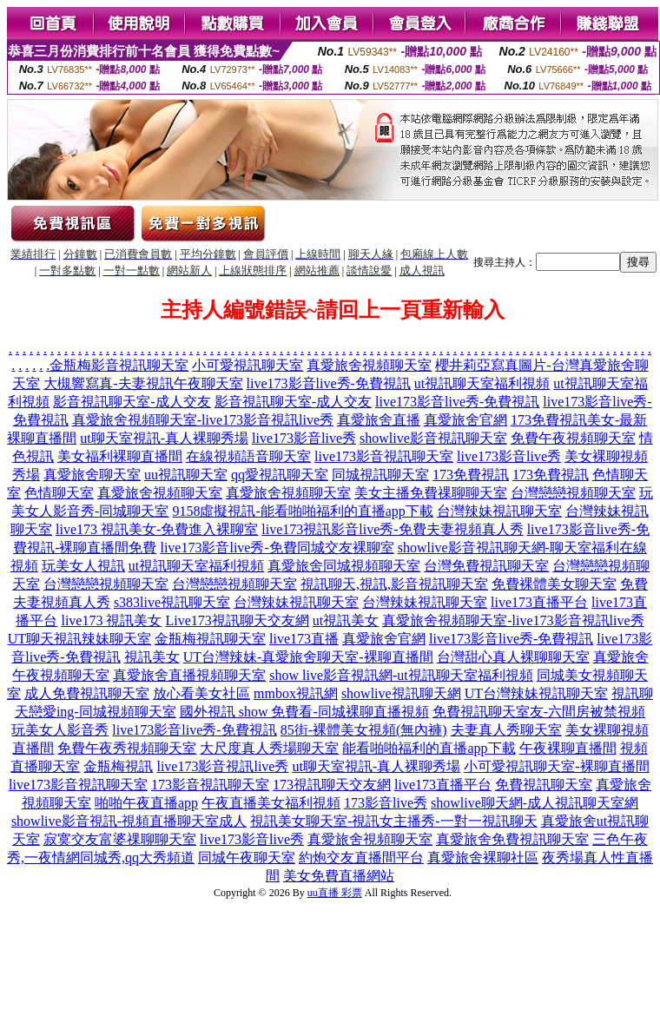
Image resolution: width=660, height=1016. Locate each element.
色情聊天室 (59, 492)
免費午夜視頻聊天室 (573, 438)
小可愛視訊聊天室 (247, 365)
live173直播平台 (539, 602)
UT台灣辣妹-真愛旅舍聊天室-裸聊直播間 (308, 657)
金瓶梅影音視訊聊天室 (119, 365)
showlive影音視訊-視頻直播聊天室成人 (129, 821)
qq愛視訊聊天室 (279, 474)
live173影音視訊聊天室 (383, 456)
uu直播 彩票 (334, 893)
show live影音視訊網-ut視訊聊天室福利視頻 (401, 675)
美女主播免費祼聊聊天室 (430, 492)
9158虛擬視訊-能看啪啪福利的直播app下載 (302, 511)
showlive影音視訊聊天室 (433, 438)
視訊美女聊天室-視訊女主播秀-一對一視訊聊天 (394, 821)
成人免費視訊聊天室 (86, 693)
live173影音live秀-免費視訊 (329, 383)
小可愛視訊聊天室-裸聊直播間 (556, 766)
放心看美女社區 (201, 693)
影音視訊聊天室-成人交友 (131, 401)
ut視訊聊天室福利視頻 (482, 383)
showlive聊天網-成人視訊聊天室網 (534, 802)
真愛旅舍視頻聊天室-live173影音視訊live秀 (202, 419)
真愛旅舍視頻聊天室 (369, 365)
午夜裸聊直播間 (568, 748)
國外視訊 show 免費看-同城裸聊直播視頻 (304, 711)
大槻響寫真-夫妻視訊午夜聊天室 (142, 383)
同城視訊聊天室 (380, 474)
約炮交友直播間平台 (361, 857)
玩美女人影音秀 (60, 729)
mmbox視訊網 (296, 693)
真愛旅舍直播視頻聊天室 (189, 675)
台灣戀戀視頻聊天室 (573, 492)
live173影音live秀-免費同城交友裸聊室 (276, 547)
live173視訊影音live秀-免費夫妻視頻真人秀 (392, 529)
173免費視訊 (470, 474)
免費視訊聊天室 (543, 784)
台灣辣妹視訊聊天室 (499, 511)
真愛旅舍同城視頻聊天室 (343, 565)
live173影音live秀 (304, 438)
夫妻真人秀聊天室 (506, 729)
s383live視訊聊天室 (172, 602)
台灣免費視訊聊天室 (486, 565)
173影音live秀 (385, 802)
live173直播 (304, 638)
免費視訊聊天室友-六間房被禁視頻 (538, 711)
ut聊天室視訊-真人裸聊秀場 (164, 438)
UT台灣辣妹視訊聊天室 (536, 693)
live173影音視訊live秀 (222, 766)
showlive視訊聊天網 (401, 693)
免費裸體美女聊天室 (554, 584)
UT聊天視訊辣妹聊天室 (79, 638)
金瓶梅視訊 (118, 766)
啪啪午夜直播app (146, 802)
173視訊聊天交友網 (332, 784)
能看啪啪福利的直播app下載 (428, 748)
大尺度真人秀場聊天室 (269, 748)
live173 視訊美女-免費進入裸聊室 (157, 529)
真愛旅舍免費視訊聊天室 (512, 839)
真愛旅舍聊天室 (92, 474)
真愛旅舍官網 (465, 419)
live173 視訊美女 (111, 620)
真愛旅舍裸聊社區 (482, 857)
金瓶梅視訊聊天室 (210, 638)
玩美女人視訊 (83, 565)
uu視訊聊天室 (186, 474)
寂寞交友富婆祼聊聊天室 (119, 839)
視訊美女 (152, 657)
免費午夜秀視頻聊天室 (126, 748)
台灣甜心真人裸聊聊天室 (513, 657)
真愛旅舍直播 (378, 419)
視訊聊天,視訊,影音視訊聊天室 (394, 584)
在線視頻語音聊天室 (248, 456)
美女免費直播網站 (338, 875)
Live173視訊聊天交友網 (236, 620)
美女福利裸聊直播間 (119, 456)
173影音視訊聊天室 (210, 784)
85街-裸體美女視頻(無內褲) (363, 729)
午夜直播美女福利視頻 (270, 802)
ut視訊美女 (346, 620)
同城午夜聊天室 (246, 857)
